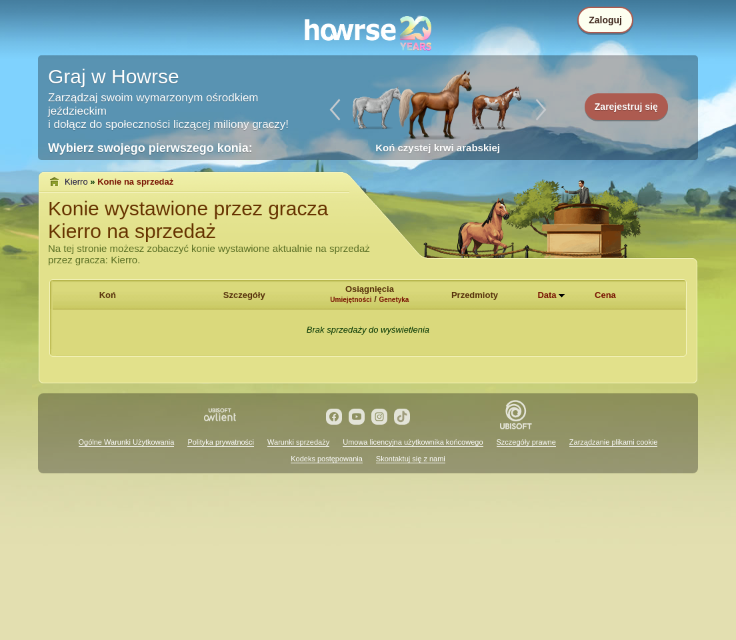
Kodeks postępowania (327, 459)
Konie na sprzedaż (135, 182)
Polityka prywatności (220, 442)
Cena (605, 295)
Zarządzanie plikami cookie (613, 442)
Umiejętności (350, 299)
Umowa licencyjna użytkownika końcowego (413, 442)
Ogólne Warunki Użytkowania (127, 442)
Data (546, 295)
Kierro (76, 182)
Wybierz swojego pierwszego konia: (150, 148)
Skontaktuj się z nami (410, 459)
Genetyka (394, 299)
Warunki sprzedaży (298, 442)
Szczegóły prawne (526, 442)
